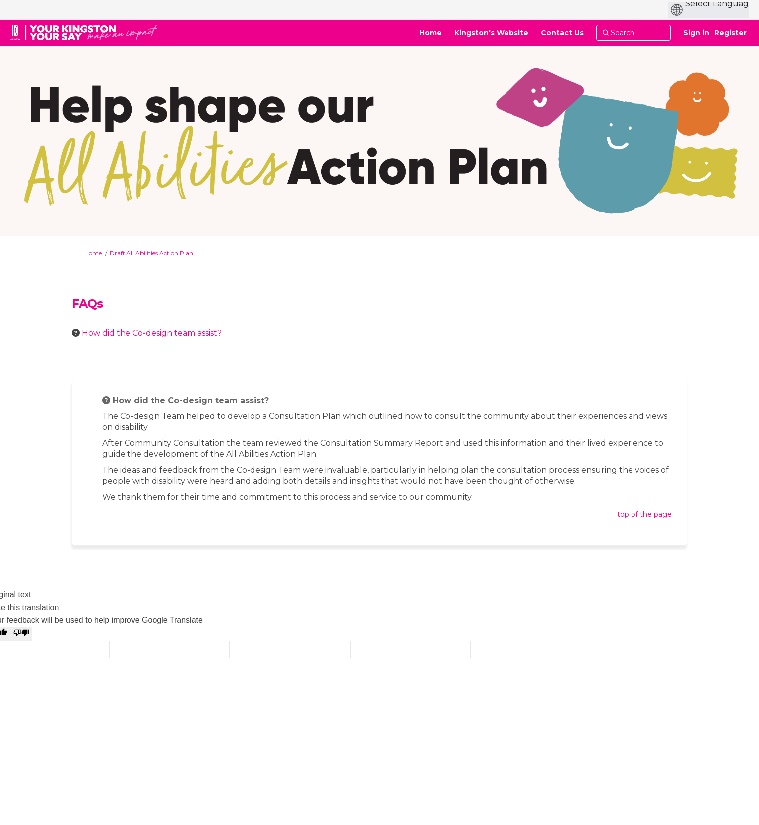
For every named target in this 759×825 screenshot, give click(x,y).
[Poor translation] (21, 634)
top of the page (644, 514)
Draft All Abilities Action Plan (151, 253)
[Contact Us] (562, 32)
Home (93, 253)
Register (730, 32)
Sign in (696, 32)
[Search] (633, 33)
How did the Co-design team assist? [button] (152, 333)
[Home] (430, 32)
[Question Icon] (76, 333)
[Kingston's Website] (491, 32)
